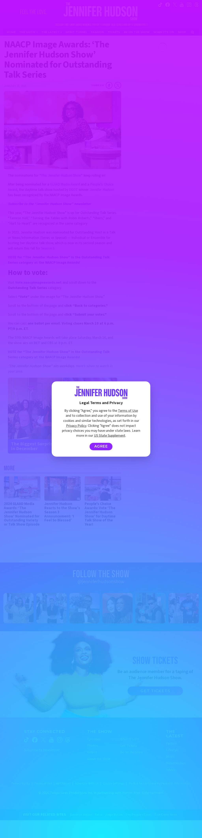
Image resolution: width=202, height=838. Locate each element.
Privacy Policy (76, 425)
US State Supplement (109, 435)
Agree (101, 446)
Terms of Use (128, 410)
